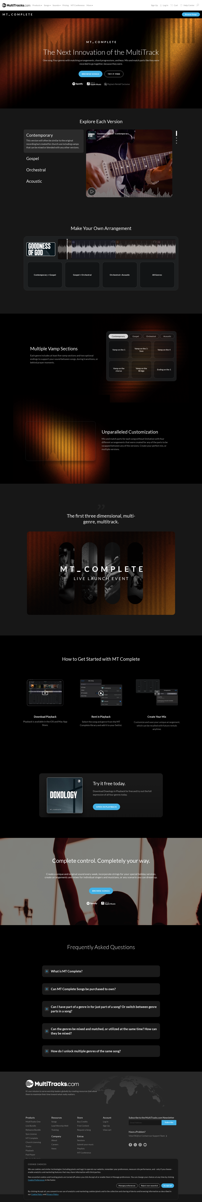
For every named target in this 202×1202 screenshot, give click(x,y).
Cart (174, 5)
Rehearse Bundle (33, 1130)
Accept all (167, 1185)
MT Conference (78, 5)
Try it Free (114, 74)
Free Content (83, 1125)
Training (55, 1130)
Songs (47, 5)
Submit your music (85, 1144)
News (53, 1148)
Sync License (31, 1134)
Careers (54, 1144)
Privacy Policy (52, 1194)
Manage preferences (127, 1185)
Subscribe (169, 1122)
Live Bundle (31, 1125)
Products (37, 5)
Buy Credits (82, 1121)
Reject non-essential (149, 1185)
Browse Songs (191, 14)
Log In (164, 5)
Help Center (187, 5)
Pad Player (30, 1154)
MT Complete (32, 1138)
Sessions (81, 1140)
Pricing (65, 5)
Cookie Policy (37, 1194)
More (89, 5)
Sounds (56, 5)
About (54, 1140)
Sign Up (154, 5)
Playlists (81, 1148)
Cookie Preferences (36, 1180)
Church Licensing (33, 1142)
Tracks (28, 1146)
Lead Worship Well (59, 1125)
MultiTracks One (33, 1121)
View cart (107, 1130)
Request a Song (84, 1130)
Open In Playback (106, 807)
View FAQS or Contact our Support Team (148, 1135)
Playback (30, 1150)
